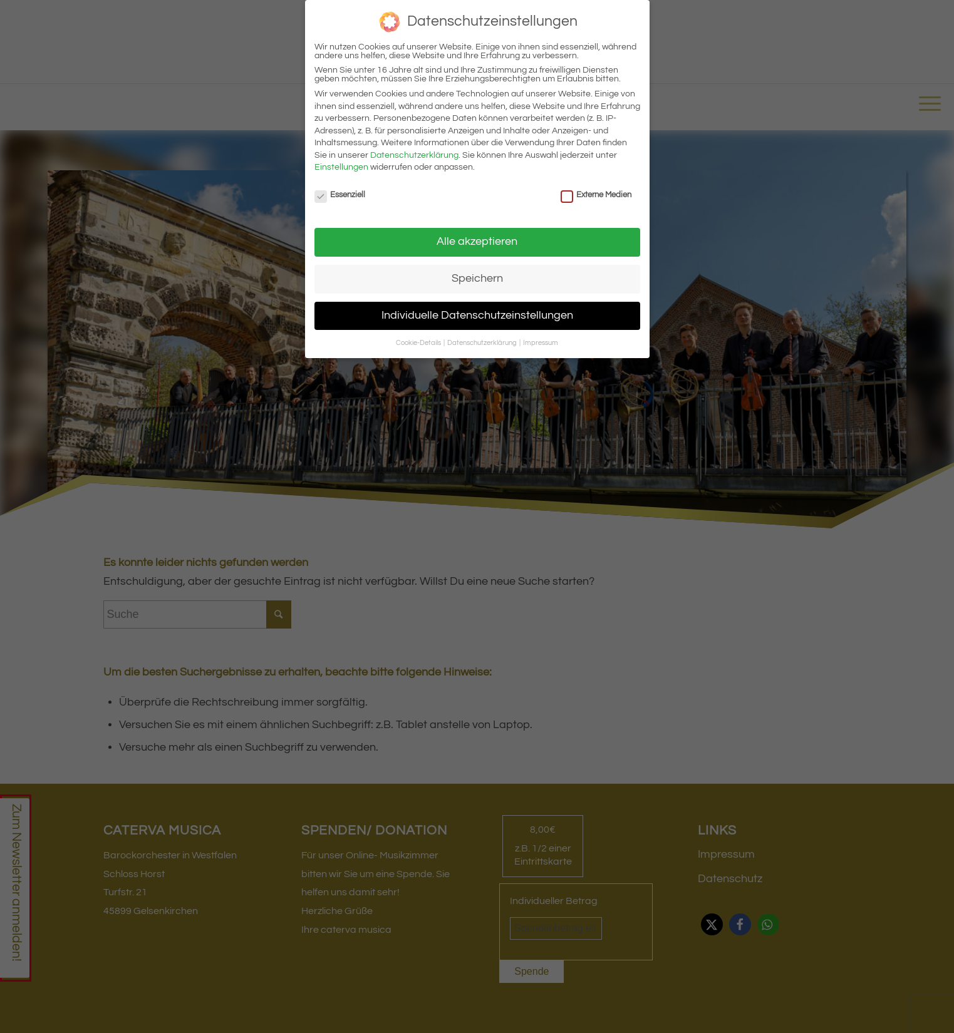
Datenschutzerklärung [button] (482, 342)
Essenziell (340, 194)
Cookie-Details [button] (419, 342)
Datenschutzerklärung (414, 155)
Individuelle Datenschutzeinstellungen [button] (477, 315)
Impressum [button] (540, 342)
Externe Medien (596, 194)
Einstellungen (341, 167)
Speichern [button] (477, 278)
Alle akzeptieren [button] (477, 241)
